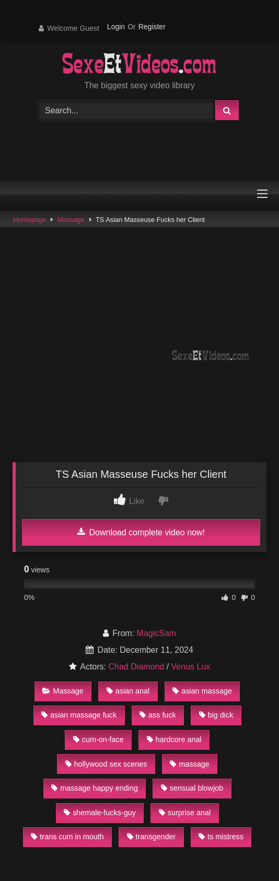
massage (189, 764)
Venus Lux (191, 666)
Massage (71, 220)
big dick (216, 715)
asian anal (128, 691)
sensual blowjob (192, 788)
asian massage (202, 691)
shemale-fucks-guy (100, 812)
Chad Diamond (136, 666)
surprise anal (185, 812)
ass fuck (158, 715)
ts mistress (221, 836)
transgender (151, 836)
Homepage (30, 220)
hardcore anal (174, 739)
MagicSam (157, 633)
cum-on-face (98, 739)
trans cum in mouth (67, 836)
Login (116, 26)
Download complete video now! (141, 532)
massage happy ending (94, 788)
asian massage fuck (79, 715)
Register (152, 26)
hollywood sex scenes (106, 764)
